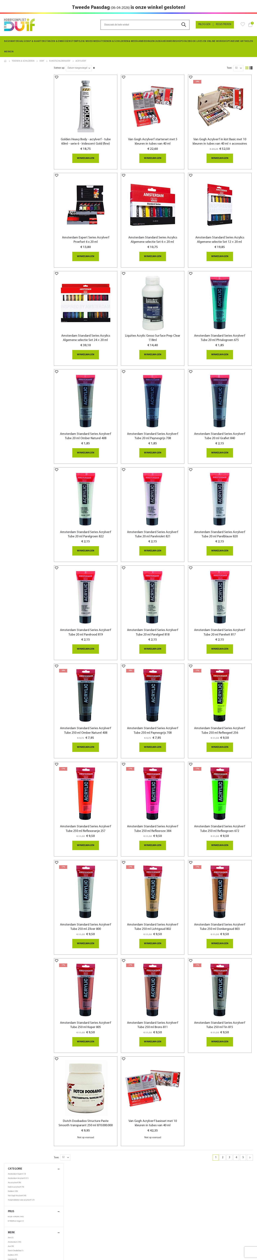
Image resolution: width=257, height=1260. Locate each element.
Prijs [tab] (34, 113)
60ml (12, 212)
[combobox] (145, 25)
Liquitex (13, 161)
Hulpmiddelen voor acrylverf (22, 102)
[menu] (128, 46)
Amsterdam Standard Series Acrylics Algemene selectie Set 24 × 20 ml (96, 329)
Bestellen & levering (15, 1216)
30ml (12, 204)
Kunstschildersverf (59, 61)
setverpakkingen (16, 242)
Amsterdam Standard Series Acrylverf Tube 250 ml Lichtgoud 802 (159, 891)
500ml (13, 234)
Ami (11, 139)
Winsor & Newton (17, 183)
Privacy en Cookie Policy (144, 1221)
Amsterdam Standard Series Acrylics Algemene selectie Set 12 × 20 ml (222, 235)
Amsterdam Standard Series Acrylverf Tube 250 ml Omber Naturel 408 (97, 703)
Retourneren (11, 1221)
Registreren (223, 24)
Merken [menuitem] (8, 52)
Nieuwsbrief (74, 1233)
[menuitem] (14, 41)
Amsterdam (15, 144)
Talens (12, 174)
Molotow (13, 165)
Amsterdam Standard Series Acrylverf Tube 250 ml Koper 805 (97, 984)
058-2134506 (205, 1216)
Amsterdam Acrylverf (19, 80)
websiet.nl (159, 1255)
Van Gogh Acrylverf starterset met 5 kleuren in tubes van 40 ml (159, 137)
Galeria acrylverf (16, 89)
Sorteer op (72, 68)
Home (5, 61)
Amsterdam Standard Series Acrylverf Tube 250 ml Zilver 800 (97, 891)
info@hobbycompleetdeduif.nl (216, 1229)
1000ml (12, 238)
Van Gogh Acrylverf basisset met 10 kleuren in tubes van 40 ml (160, 1078)
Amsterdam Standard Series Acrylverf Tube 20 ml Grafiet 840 (222, 422)
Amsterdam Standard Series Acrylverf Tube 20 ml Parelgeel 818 (159, 610)
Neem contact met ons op (145, 1234)
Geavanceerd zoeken (142, 1225)
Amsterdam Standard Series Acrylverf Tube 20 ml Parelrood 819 (97, 610)
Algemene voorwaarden (18, 1229)
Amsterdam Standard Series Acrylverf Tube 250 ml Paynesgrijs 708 (159, 703)
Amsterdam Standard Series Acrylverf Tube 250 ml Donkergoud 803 (222, 891)
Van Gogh (14, 178)
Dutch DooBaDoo (16, 152)
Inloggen (204, 24)
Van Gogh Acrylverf (17, 97)
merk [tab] (34, 134)
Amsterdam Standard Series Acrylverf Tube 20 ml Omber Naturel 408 (97, 422)
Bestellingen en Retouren (144, 1229)
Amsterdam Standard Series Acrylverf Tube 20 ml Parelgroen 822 (97, 516)
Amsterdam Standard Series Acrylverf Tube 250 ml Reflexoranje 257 (97, 797)
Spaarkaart (73, 1224)
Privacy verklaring (77, 1220)
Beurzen (72, 1229)
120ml (13, 221)
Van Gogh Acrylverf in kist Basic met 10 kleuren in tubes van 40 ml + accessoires (222, 140)
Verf (41, 61)
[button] (70, 77)
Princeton (13, 170)
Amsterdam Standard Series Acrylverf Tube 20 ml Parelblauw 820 (222, 516)
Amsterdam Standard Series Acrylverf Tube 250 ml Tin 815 (222, 984)
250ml (12, 230)
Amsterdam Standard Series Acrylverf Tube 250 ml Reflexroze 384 (159, 797)
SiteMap (135, 1238)
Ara (11, 148)
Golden (13, 93)
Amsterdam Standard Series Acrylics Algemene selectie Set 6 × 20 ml (159, 235)
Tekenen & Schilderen (23, 61)
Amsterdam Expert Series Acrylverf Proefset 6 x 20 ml (97, 235)
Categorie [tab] (34, 71)
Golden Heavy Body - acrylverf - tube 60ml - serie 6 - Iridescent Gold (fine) (97, 137)
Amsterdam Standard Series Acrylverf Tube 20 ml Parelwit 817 (222, 610)
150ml (12, 225)
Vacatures (73, 1237)
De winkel (73, 1216)
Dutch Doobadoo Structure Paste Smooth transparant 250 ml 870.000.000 (97, 1080)
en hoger (16, 122)
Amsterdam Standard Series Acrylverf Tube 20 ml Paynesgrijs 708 (159, 422)
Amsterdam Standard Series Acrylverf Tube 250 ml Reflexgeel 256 (222, 703)
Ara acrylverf (15, 84)
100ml (12, 217)
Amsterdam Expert (17, 76)
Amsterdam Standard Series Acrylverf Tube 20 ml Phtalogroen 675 (222, 329)
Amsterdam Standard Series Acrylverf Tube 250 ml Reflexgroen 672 (222, 797)
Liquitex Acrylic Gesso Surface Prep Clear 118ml (159, 329)
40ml (12, 208)
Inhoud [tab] (34, 194)
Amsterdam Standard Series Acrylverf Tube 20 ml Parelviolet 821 (159, 516)
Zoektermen (137, 1216)
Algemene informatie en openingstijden (26, 1225)
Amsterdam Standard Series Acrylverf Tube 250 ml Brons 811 (159, 984)
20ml (12, 199)
